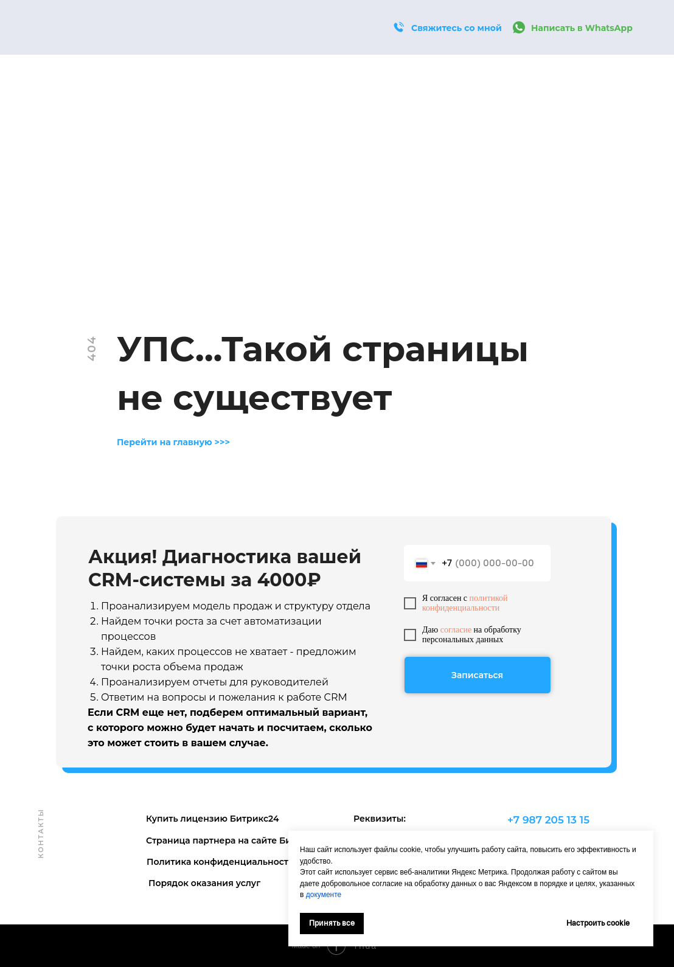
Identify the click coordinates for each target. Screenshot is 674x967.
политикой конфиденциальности (465, 603)
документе (324, 894)
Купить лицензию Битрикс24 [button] (212, 818)
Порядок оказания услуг (204, 883)
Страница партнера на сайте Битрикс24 (237, 840)
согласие (455, 629)
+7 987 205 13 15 (548, 820)
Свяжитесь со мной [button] (456, 28)
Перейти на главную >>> (173, 442)
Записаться (477, 675)
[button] (398, 27)
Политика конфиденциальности (220, 861)
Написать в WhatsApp (582, 28)
